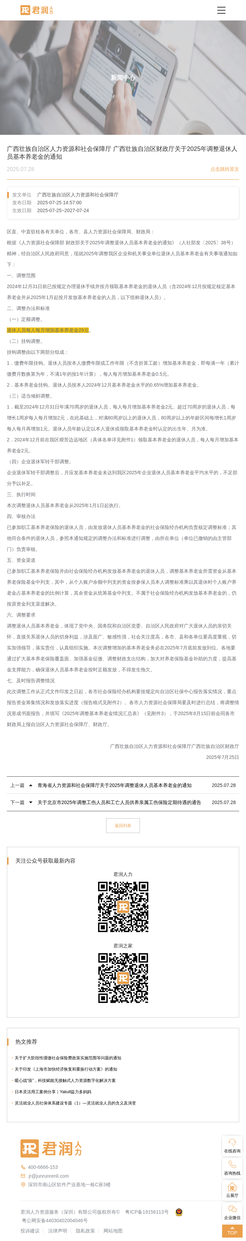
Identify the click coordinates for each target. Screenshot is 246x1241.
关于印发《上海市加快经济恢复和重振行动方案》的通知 (66, 1069)
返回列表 (123, 825)
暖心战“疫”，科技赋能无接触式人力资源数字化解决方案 (65, 1080)
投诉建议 (30, 1230)
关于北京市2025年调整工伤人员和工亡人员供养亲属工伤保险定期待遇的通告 (119, 802)
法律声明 (57, 1230)
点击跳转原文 (224, 169)
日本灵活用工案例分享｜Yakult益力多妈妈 (53, 1091)
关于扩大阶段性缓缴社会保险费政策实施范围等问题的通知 (68, 1058)
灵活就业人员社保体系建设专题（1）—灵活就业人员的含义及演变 (75, 1103)
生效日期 (21, 210)
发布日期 (21, 202)
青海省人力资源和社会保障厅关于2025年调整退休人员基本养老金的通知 (115, 785)
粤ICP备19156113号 (147, 1212)
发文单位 (21, 194)
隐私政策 (85, 1230)
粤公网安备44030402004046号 (55, 1220)
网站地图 (113, 1230)
